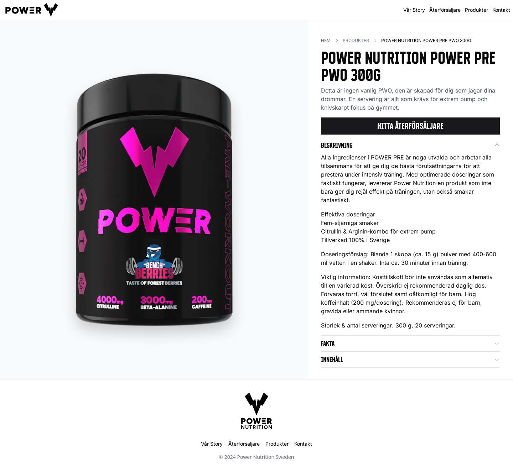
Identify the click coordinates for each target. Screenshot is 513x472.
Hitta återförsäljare (410, 126)
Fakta (410, 343)
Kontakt (501, 10)
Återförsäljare (445, 10)
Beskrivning (410, 145)
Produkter (476, 10)
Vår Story (414, 10)
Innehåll (410, 359)
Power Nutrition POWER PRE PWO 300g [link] (426, 40)
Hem (326, 40)
